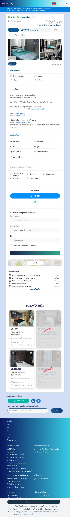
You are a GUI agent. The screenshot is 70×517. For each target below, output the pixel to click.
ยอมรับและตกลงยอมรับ (19, 246)
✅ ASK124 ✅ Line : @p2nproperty (17, 333)
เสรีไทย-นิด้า (38, 475)
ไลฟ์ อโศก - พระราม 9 (14, 484)
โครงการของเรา (12, 440)
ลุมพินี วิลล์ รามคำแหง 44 (15, 452)
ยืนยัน (35, 253)
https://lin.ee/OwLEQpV (36, 109)
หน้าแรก (9, 8)
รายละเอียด (14, 89)
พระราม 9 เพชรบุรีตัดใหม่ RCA (17, 475)
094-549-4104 (20, 116)
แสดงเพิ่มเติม (35, 289)
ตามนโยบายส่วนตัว (31, 246)
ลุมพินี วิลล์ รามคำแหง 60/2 (42, 479)
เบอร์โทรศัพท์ (14, 226)
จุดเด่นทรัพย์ (14, 135)
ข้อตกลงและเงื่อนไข (41, 492)
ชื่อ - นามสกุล (14, 216)
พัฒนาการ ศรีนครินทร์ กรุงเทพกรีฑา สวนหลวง (37, 8)
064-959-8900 (20, 113)
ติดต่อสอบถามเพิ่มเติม (14, 396)
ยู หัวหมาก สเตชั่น (12, 460)
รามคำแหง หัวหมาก (14, 446)
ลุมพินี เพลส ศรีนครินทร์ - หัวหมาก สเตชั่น (46, 449)
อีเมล (12, 236)
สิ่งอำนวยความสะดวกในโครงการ (21, 167)
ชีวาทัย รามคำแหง (12, 466)
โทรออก (35, 196)
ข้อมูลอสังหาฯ (15, 70)
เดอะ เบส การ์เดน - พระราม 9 (16, 487)
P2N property (7, 3)
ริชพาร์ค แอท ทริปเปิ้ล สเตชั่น (42, 452)
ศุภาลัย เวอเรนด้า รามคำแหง (15, 457)
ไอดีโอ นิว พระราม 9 (13, 481)
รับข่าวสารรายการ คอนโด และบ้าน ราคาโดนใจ (23, 406)
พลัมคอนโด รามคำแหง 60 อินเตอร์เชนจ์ (19, 471)
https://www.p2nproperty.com (20, 122)
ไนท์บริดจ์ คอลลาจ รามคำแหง (16, 463)
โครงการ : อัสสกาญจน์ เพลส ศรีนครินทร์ (50, 25)
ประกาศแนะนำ (18, 8)
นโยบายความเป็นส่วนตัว (42, 496)
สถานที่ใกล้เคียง (14, 271)
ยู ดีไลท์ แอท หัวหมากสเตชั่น (16, 455)
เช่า (8, 427)
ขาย (8, 425)
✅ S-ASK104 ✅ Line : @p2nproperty (18, 373)
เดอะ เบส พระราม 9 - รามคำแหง (17, 479)
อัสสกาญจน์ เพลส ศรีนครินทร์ (15, 10)
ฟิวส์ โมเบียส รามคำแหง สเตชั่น (16, 468)
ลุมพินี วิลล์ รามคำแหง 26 (15, 449)
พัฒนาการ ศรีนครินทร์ (41, 446)
